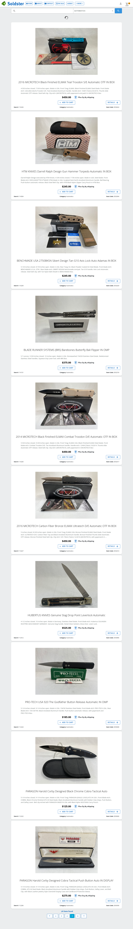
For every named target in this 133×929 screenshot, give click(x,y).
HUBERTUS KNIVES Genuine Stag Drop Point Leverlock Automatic (66, 615)
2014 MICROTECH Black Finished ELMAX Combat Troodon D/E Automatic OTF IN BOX (66, 436)
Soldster (14, 3)
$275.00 (66, 895)
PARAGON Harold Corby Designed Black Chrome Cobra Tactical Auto (66, 791)
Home (27, 3)
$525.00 (66, 627)
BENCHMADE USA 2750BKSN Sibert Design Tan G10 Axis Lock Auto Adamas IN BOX (66, 260)
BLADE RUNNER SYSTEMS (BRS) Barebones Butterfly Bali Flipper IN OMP (66, 349)
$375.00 (66, 362)
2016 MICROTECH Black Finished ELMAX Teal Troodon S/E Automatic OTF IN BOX (66, 82)
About (36, 3)
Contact (47, 3)
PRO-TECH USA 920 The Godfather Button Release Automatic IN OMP (66, 701)
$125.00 (66, 806)
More (77, 3)
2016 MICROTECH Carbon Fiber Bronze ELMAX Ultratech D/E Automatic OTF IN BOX (66, 525)
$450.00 (66, 97)
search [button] (14, 11)
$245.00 (66, 186)
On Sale (58, 3)
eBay (67, 3)
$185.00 (66, 717)
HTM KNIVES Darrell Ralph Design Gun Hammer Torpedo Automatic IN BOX (66, 171)
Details (113, 103)
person (120, 3)
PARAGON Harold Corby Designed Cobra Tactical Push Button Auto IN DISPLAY (66, 880)
